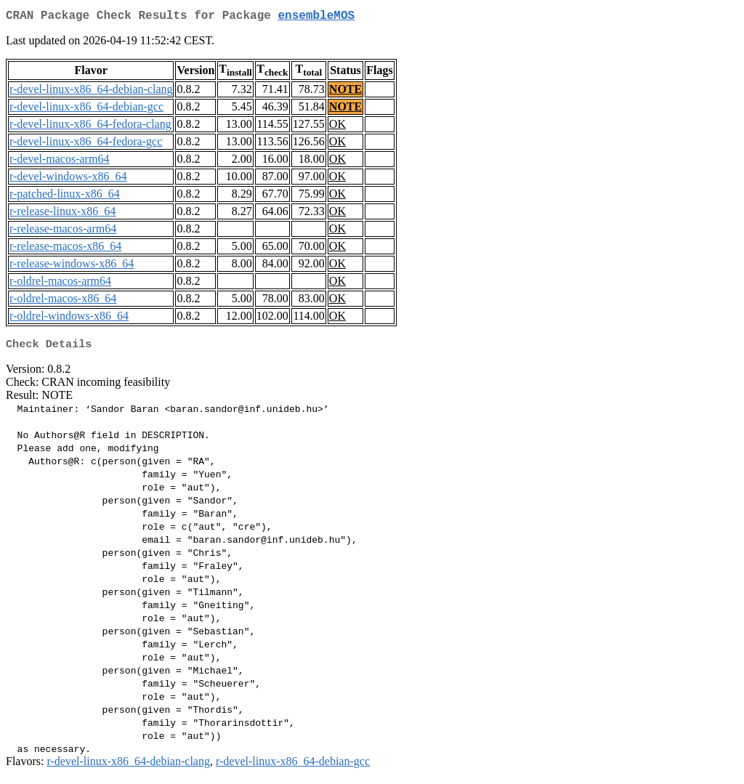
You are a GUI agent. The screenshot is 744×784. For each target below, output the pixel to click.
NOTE (345, 92)
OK (337, 127)
